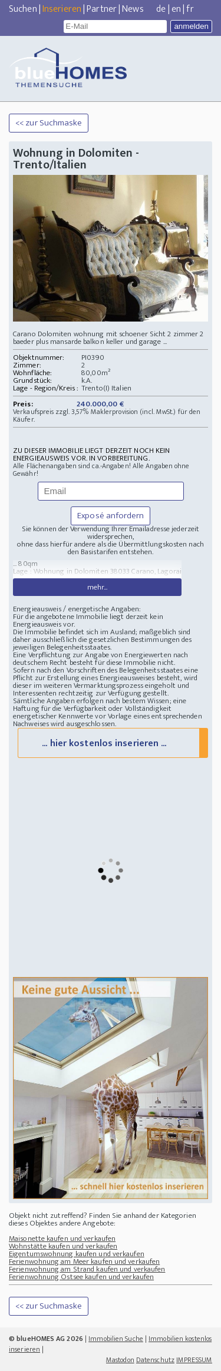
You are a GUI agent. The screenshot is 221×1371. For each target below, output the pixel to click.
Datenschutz (155, 1360)
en (176, 9)
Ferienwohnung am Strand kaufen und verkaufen (87, 1269)
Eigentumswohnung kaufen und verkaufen (76, 1253)
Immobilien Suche (115, 1338)
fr (189, 9)
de (161, 9)
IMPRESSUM (194, 1360)
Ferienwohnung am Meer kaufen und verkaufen (84, 1261)
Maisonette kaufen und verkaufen (62, 1238)
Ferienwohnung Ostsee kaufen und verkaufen (81, 1276)
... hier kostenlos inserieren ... (104, 743)
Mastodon (120, 1360)
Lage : (23, 571)
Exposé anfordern (110, 515)
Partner (102, 9)
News (132, 9)
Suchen (23, 9)
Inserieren (61, 9)
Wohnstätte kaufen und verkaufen (63, 1246)
